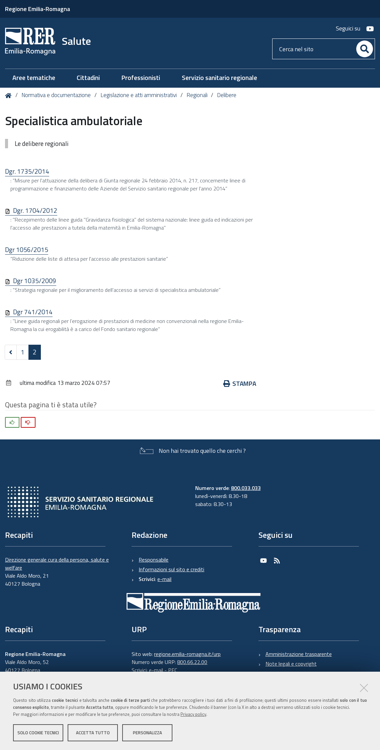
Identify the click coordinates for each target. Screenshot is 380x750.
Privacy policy (193, 714)
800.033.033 (246, 488)
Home (9, 95)
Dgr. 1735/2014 (27, 171)
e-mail (164, 579)
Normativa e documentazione (56, 95)
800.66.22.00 (192, 662)
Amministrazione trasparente (298, 654)
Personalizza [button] (147, 732)
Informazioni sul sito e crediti (171, 569)
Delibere (226, 95)
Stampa (239, 383)
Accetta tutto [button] (93, 732)
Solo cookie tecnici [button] (38, 732)
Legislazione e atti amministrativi (138, 95)
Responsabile (153, 560)
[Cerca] (364, 48)
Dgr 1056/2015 (26, 249)
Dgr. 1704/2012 (35, 210)
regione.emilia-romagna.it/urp (187, 654)
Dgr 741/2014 (33, 312)
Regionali (197, 95)
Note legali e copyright (291, 664)
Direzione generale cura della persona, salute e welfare (57, 564)
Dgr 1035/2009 (34, 280)
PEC (172, 670)
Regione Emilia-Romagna (37, 8)
